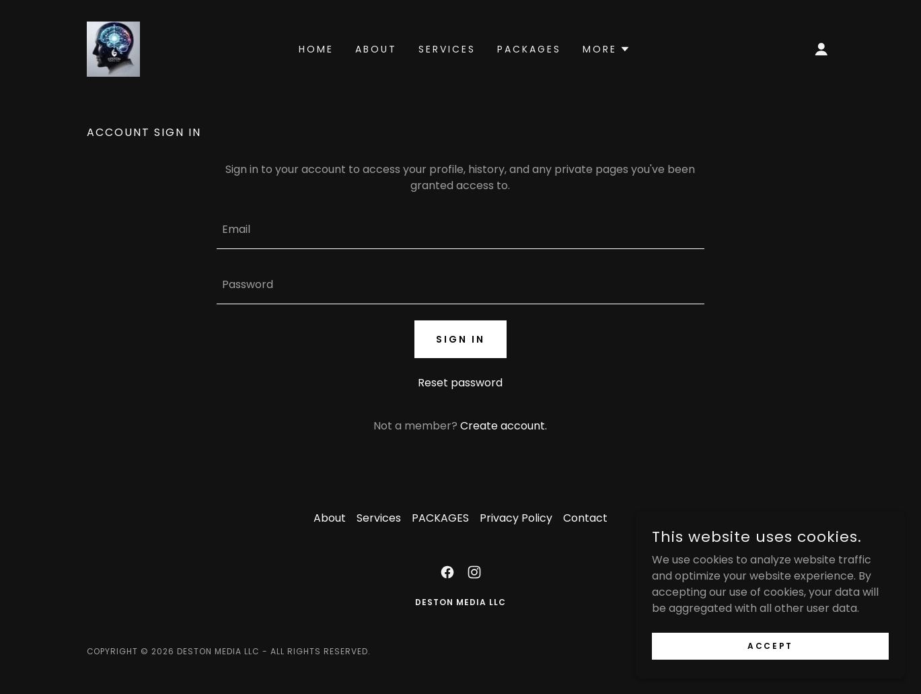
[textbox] (460, 229)
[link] (114, 48)
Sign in (460, 339)
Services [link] (447, 49)
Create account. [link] (503, 425)
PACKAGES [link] (529, 49)
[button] (821, 49)
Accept (770, 645)
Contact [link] (585, 518)
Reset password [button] (460, 382)
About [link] (376, 49)
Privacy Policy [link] (516, 518)
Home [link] (316, 49)
